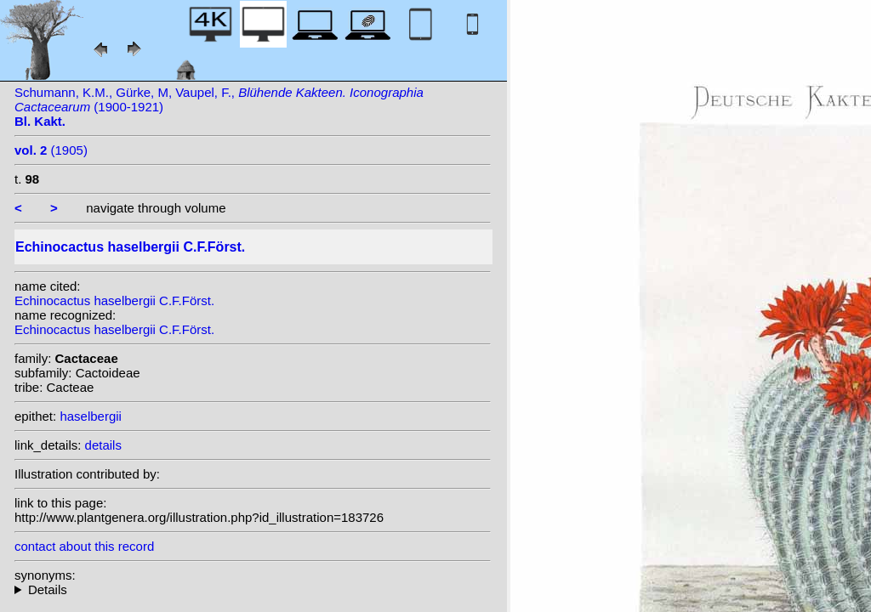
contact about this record (84, 546)
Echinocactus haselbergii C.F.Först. (114, 300)
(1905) (51, 150)
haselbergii (91, 416)
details (103, 445)
